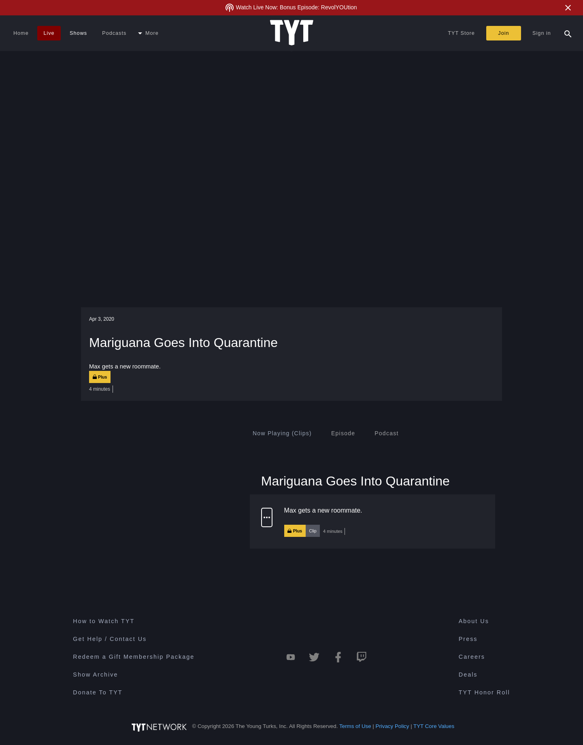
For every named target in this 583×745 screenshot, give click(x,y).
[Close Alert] (568, 7)
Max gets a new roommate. (323, 510)
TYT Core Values (433, 726)
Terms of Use (355, 726)
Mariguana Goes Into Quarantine (355, 480)
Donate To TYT (97, 692)
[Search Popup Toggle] (568, 33)
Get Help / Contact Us (110, 639)
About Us (474, 621)
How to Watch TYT (103, 621)
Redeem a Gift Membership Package (133, 656)
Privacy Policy (392, 726)
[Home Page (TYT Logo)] (291, 33)
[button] (372, 521)
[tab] (282, 433)
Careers (472, 656)
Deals (468, 674)
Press (468, 639)
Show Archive (95, 674)
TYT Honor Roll (484, 692)
